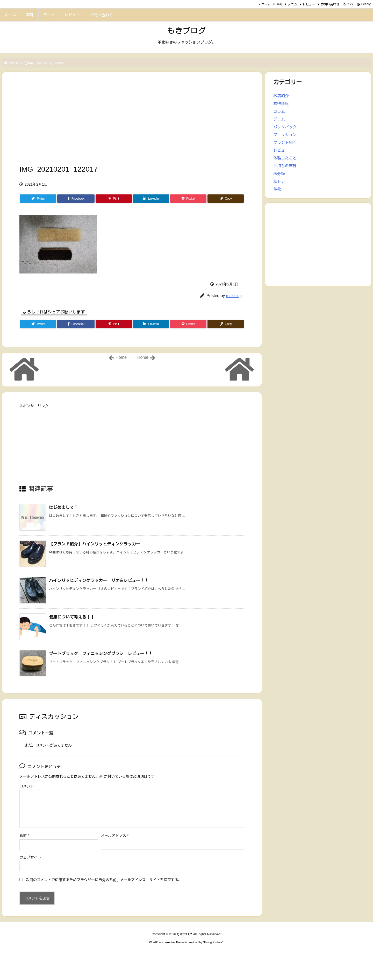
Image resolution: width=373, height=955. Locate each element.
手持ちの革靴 (285, 166)
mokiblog (234, 295)
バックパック (285, 127)
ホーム (266, 4)
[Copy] (225, 198)
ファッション (285, 134)
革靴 (279, 4)
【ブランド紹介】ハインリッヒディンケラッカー (94, 544)
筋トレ (279, 181)
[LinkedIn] (151, 198)
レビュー (309, 4)
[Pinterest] (114, 198)
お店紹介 (281, 96)
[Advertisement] (131, 119)
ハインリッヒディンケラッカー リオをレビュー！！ (98, 580)
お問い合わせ (330, 4)
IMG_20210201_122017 (46, 63)
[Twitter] (38, 198)
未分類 (279, 173)
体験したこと (285, 158)
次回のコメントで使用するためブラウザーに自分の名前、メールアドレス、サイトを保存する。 (104, 880)
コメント (26, 786)
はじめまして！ (63, 507)
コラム (279, 111)
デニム (292, 4)
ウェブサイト (30, 857)
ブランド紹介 (285, 142)
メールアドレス (114, 835)
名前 (24, 835)
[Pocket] (188, 198)
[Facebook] (76, 198)
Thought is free (213, 942)
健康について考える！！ (72, 617)
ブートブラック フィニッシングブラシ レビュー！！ (101, 653)
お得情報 (281, 103)
